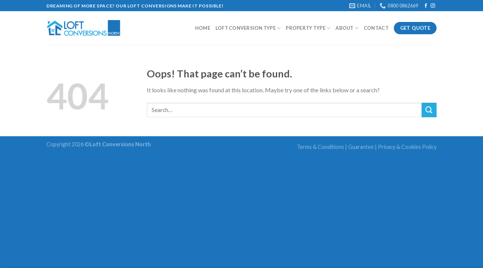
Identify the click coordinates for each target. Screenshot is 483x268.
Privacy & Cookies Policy (407, 147)
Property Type (308, 28)
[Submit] (429, 110)
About (347, 28)
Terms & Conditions (320, 147)
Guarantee (361, 147)
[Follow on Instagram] (433, 6)
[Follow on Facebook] (426, 6)
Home (202, 28)
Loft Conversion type (248, 28)
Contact (376, 28)
